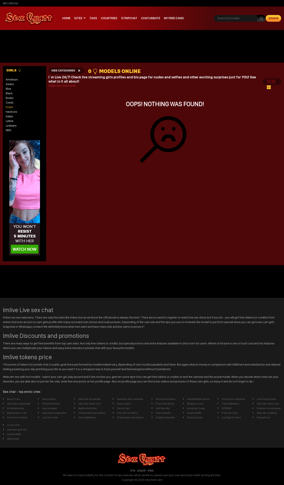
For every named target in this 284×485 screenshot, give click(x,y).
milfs (8, 130)
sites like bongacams (54, 412)
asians (10, 84)
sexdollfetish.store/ (198, 398)
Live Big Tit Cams (231, 417)
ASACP (141, 470)
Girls (13, 70)
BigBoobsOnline (87, 408)
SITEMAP (227, 408)
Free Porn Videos (17, 417)
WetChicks (13, 438)
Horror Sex (123, 408)
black (9, 93)
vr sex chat (13, 424)
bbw (8, 88)
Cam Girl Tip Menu (127, 412)
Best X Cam (13, 398)
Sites (78, 18)
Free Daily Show (165, 403)
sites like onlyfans (267, 412)
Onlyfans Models (165, 417)
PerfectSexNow (51, 403)
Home (66, 18)
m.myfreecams (15, 408)
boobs (9, 98)
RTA (132, 470)
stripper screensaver (269, 408)
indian (9, 116)
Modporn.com (195, 403)
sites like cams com (268, 403)
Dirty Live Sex (195, 417)
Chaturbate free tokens (91, 412)
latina (9, 121)
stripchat (129, 18)
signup (273, 18)
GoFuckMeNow (87, 417)
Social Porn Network (233, 398)
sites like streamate (89, 398)
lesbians (11, 125)
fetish (9, 107)
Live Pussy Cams (266, 398)
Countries (109, 18)
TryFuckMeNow (230, 403)
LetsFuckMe (14, 434)
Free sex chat (229, 412)
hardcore (11, 112)
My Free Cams (174, 18)
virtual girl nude (196, 408)
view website (163, 412)
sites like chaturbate (18, 403)
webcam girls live (17, 429)
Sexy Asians (49, 398)
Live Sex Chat (50, 417)
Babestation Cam (17, 412)
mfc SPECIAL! (11, 3)
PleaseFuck (263, 417)
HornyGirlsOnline (165, 398)
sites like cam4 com (89, 403)
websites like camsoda (130, 398)
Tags (93, 18)
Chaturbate (150, 18)
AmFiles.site (163, 408)
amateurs (12, 79)
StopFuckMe (194, 412)
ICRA (151, 470)
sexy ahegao (49, 408)
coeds (9, 102)
